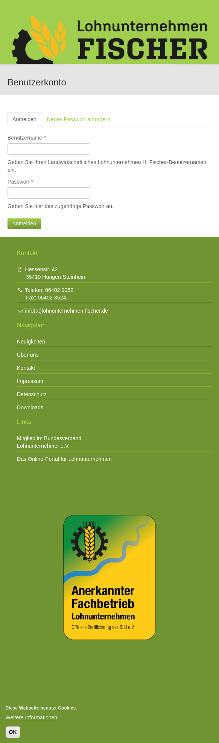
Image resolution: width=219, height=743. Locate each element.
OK (13, 732)
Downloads (30, 407)
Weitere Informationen (31, 717)
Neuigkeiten (31, 342)
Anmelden (26, 118)
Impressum (30, 381)
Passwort (20, 182)
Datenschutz (32, 394)
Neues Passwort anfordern (78, 119)
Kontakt (26, 368)
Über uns (28, 355)
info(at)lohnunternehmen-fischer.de (62, 311)
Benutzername (27, 138)
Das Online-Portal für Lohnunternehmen (64, 459)
